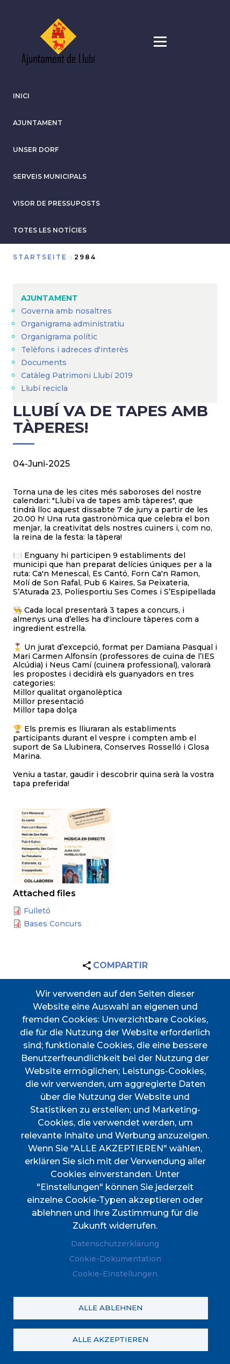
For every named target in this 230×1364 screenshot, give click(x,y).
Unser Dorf (36, 150)
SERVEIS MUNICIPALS (50, 176)
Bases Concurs (53, 923)
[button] (63, 845)
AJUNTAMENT (37, 123)
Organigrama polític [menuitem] (59, 337)
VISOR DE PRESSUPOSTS (56, 203)
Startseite (40, 257)
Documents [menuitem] (44, 362)
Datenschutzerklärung (115, 1244)
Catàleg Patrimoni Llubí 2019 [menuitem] (77, 375)
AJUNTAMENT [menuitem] (49, 298)
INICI (21, 96)
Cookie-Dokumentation (115, 1259)
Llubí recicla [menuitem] (44, 388)
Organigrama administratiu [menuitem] (72, 324)
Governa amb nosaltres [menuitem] (66, 311)
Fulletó (37, 911)
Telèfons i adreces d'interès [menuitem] (74, 349)
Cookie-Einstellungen (115, 1274)
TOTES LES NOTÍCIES (50, 230)
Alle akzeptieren (110, 1339)
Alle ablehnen (110, 1307)
